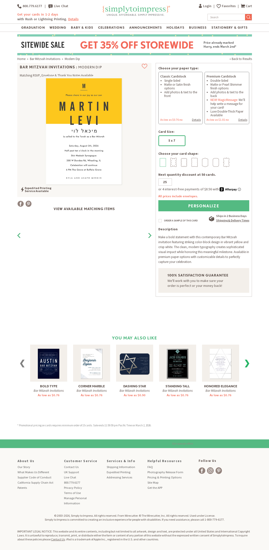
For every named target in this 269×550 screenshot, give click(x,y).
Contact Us (71, 467)
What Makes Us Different (33, 472)
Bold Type (48, 386)
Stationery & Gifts (229, 27)
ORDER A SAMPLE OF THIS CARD (181, 220)
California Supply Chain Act (35, 482)
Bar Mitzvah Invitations (45, 59)
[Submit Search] (248, 17)
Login (205, 6)
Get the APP (154, 488)
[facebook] (202, 470)
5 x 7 (171, 140)
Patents (22, 488)
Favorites (229, 6)
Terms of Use (72, 493)
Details (73, 19)
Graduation (33, 27)
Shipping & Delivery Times (232, 220)
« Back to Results (240, 59)
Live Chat (58, 6)
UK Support (71, 472)
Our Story (24, 467)
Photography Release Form (165, 472)
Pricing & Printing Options (164, 477)
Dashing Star (134, 386)
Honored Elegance (220, 386)
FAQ (150, 467)
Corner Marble (91, 386)
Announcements (145, 27)
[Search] (226, 17)
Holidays (175, 27)
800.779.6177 (29, 6)
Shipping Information (121, 467)
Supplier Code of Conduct (34, 477)
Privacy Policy (73, 488)
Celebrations (111, 27)
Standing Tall (178, 386)
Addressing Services (119, 477)
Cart (246, 6)
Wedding (57, 27)
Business (198, 27)
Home (21, 59)
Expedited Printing (118, 472)
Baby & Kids (82, 27)
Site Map (153, 482)
